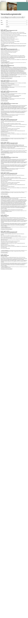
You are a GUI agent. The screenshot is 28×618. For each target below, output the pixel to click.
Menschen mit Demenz (20, 17)
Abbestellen (8, 574)
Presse (14, 615)
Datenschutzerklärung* (4, 571)
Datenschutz (7, 615)
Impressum (3, 615)
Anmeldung (2, 78)
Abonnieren (3, 574)
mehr (12, 584)
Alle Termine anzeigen (9, 78)
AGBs (11, 615)
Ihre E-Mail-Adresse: (3, 568)
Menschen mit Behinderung (13, 17)
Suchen (8, 26)
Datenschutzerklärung (6, 572)
